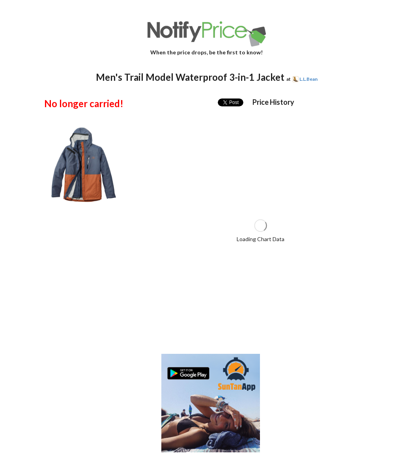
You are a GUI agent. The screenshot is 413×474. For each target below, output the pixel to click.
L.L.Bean (308, 79)
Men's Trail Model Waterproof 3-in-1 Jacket (190, 77)
